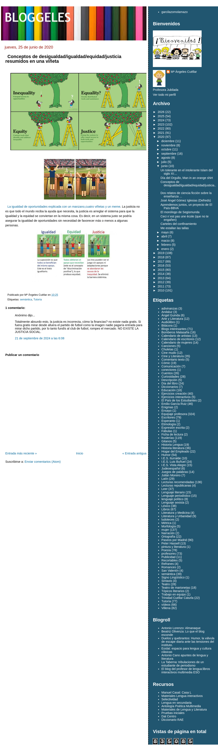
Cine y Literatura (172, 356)
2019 (161, 253)
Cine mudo (168, 352)
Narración (168, 533)
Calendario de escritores (177, 339)
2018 (161, 257)
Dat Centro (168, 716)
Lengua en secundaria (176, 702)
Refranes (167, 563)
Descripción (169, 380)
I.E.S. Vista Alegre (173, 465)
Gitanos (166, 441)
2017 (161, 261)
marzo (165, 240)
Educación (168, 390)
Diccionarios (169, 386)
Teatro (165, 584)
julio (164, 162)
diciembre (168, 141)
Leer (164, 489)
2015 (161, 269)
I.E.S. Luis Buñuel (173, 461)
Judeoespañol (170, 468)
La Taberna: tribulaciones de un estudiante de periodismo (182, 663)
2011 (161, 286)
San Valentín (170, 570)
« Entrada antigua (134, 453)
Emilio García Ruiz (173, 403)
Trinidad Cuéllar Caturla (177, 598)
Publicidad (168, 557)
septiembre (168, 153)
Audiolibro (168, 322)
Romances (168, 567)
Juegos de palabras (174, 472)
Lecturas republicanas (176, 485)
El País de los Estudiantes (179, 400)
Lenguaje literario (173, 492)
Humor (166, 455)
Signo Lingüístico (173, 577)
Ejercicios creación (174, 393)
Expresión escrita (173, 427)
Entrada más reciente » (21, 453)
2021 (161, 132)
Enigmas (167, 407)
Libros (165, 509)
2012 (161, 282)
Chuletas (167, 349)
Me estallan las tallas (175, 228)
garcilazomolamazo (174, 12)
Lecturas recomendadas (177, 482)
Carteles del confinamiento (178, 224)
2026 (161, 112)
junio (164, 166)
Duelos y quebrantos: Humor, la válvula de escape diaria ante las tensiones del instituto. (187, 642)
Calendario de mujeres (176, 342)
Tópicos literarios (172, 591)
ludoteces (167, 519)
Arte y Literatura (172, 318)
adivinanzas (169, 308)
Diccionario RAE (172, 719)
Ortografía (168, 536)
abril (164, 236)
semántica (26, 299)
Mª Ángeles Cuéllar (184, 71)
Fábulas (166, 431)
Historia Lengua (172, 444)
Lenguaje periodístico (175, 495)
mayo (165, 232)
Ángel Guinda (170, 315)
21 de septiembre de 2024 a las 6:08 (39, 338)
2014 (161, 274)
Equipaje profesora (174, 414)
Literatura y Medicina (175, 512)
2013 (161, 278)
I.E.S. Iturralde (171, 458)
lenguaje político (172, 499)
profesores (168, 553)
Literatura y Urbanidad (176, 516)
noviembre (168, 145)
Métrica (166, 523)
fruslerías (167, 438)
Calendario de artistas (176, 335)
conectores (168, 369)
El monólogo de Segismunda (180, 212)
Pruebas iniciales (172, 713)
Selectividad (169, 699)
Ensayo (166, 410)
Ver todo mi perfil (164, 94)
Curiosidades (170, 376)
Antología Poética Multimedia (181, 706)
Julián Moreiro (171, 475)
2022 (161, 128)
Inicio (79, 453)
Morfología (168, 526)
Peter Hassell (170, 543)
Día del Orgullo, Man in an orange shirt (187, 178)
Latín (164, 478)
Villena (166, 608)
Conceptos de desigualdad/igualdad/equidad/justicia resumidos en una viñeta (63, 59)
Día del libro (169, 383)
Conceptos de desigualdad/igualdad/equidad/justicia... (188, 185)
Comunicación (171, 366)
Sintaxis (166, 580)
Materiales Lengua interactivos (182, 696)
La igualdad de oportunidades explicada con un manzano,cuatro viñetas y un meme (63, 206)
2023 (161, 124)
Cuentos (167, 373)
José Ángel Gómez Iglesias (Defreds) (186, 200)
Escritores (168, 417)
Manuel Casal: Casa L (176, 692)
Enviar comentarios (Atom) (43, 461)
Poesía (166, 550)
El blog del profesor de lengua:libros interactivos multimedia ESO (185, 670)
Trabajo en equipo (173, 594)
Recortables (169, 560)
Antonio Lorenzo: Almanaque (181, 628)
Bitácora (166, 325)
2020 (161, 136)
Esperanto (168, 421)
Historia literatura (172, 448)
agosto (166, 157)
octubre (166, 149)
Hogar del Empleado (175, 451)
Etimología (168, 424)
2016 (161, 265)
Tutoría (37, 299)
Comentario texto (173, 359)
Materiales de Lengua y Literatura (184, 709)
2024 (161, 120)
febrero (166, 244)
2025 (161, 116)
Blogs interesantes (173, 329)
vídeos (165, 604)
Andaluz (166, 312)
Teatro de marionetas (175, 587)
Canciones (168, 346)
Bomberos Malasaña (175, 332)
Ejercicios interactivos (176, 397)
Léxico (165, 506)
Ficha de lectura (172, 434)
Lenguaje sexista (172, 502)
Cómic (165, 363)
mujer (165, 529)
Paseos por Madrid (174, 540)
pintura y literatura (173, 546)
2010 (161, 290)
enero (165, 249)
